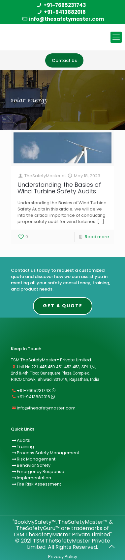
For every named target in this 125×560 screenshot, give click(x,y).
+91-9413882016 (65, 12)
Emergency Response (40, 471)
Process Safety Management (48, 453)
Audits (20, 440)
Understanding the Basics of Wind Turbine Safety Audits (59, 188)
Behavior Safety (33, 465)
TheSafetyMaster (42, 176)
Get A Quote (62, 305)
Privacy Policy (62, 556)
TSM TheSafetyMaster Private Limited (68, 544)
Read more (97, 237)
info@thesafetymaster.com (66, 18)
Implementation (34, 478)
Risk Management (36, 459)
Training (25, 446)
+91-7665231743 (65, 5)
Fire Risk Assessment (39, 484)
